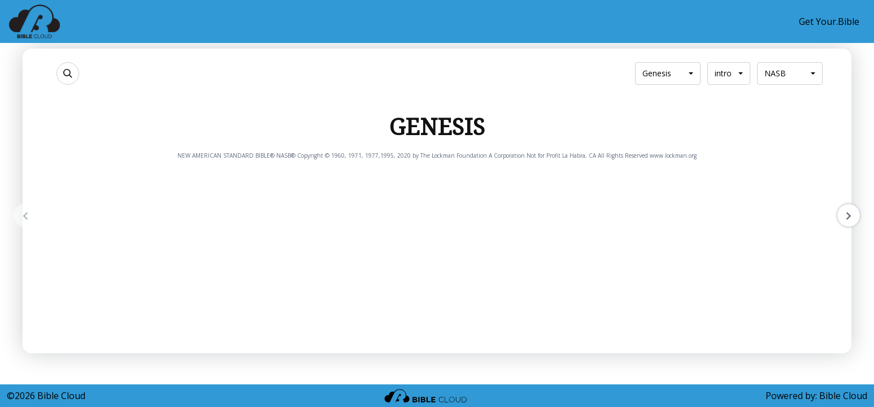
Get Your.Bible (829, 21)
